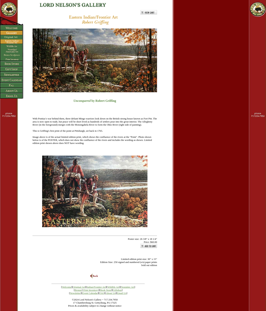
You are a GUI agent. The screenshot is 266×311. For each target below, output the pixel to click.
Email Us (122, 293)
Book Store (105, 290)
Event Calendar (90, 293)
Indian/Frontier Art (96, 287)
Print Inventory (90, 290)
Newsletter (75, 293)
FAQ (101, 293)
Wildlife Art (113, 287)
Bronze (78, 290)
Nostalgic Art (127, 287)
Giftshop (117, 290)
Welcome (66, 287)
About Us (110, 293)
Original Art (79, 287)
